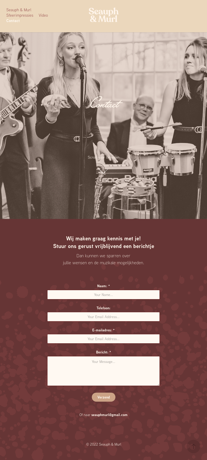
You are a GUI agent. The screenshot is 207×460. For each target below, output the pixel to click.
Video (43, 15)
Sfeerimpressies (19, 15)
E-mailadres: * (103, 330)
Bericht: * (103, 352)
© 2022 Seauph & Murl (103, 444)
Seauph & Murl (18, 9)
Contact (13, 20)
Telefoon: (103, 308)
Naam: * (103, 286)
